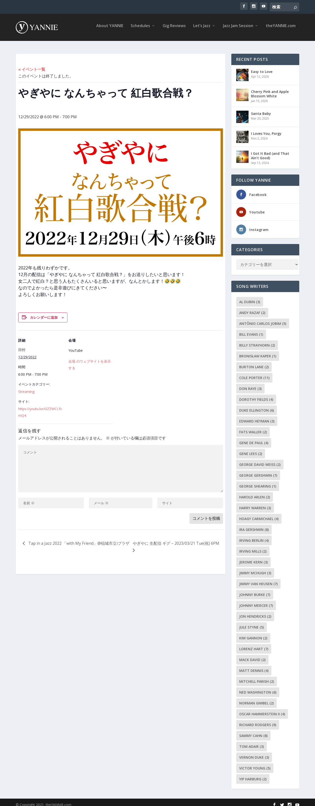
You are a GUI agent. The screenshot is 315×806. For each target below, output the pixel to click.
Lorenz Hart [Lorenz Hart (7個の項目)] (253, 644)
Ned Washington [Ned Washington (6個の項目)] (257, 687)
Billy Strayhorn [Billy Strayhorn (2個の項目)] (257, 340)
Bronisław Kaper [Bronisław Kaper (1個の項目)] (257, 351)
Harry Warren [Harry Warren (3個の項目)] (255, 503)
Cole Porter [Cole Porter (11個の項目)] (254, 373)
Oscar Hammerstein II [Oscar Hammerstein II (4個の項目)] (262, 709)
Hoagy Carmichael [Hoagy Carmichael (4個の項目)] (259, 514)
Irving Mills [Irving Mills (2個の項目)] (253, 546)
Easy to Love (261, 67)
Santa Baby (261, 109)
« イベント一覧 (31, 65)
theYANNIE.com (281, 29)
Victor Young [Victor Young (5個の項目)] (254, 763)
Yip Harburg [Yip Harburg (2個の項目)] (253, 774)
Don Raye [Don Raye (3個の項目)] (250, 384)
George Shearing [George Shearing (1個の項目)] (257, 481)
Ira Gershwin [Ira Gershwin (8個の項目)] (254, 525)
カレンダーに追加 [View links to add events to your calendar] (44, 313)
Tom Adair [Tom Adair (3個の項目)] (251, 742)
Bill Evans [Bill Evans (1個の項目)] (251, 330)
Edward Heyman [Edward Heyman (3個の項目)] (256, 416)
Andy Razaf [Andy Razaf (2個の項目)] (252, 308)
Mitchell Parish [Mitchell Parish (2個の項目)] (256, 677)
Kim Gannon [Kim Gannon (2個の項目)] (253, 633)
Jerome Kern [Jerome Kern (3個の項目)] (253, 557)
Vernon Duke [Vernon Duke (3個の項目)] (254, 753)
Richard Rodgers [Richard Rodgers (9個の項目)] (257, 720)
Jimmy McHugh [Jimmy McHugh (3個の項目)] (255, 568)
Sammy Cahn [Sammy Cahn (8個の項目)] (253, 731)
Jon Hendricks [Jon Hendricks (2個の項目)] (255, 612)
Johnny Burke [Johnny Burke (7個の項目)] (254, 590)
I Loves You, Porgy (266, 129)
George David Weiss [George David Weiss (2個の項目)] (260, 460)
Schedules (140, 29)
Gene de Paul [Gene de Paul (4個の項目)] (253, 438)
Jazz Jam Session (238, 29)
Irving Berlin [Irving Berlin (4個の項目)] (254, 536)
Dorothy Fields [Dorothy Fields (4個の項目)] (256, 395)
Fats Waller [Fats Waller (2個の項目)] (253, 427)
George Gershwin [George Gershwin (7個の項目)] (258, 471)
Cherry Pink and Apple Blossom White (270, 89)
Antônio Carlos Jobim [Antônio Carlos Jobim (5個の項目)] (262, 319)
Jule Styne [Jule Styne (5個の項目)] (251, 622)
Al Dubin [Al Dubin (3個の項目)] (249, 297)
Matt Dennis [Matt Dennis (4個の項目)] (253, 666)
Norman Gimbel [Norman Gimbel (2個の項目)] (256, 698)
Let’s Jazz (201, 29)
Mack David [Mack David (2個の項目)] (252, 655)
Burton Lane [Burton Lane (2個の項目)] (254, 362)
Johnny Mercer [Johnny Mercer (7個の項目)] (256, 601)
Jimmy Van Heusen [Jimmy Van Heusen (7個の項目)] (258, 579)
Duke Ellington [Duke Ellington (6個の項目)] (256, 405)
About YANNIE (109, 29)
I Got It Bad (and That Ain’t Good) (270, 151)
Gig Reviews (174, 29)
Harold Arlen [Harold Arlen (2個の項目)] (254, 492)
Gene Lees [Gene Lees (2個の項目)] (250, 449)
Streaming (26, 387)
